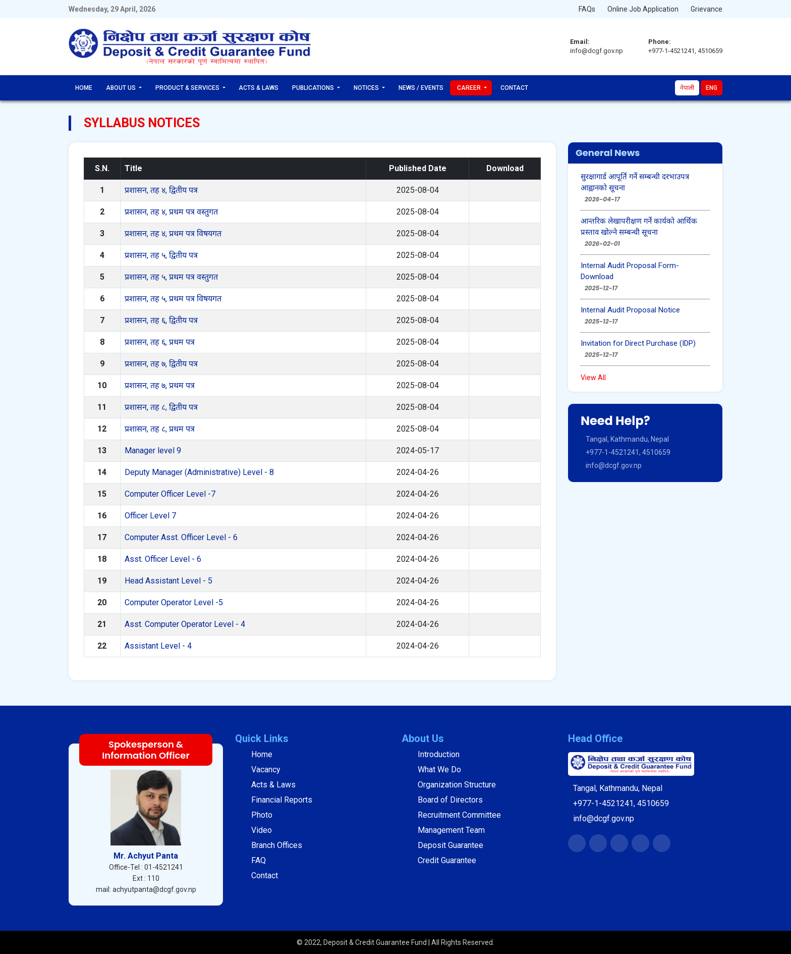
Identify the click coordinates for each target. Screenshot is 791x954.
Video (261, 830)
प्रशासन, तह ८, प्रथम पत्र (160, 429)
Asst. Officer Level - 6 (163, 559)
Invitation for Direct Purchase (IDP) (638, 343)
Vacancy (265, 769)
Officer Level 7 (150, 515)
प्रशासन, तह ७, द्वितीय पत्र (161, 363)
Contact (514, 87)
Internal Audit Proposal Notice (630, 309)
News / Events (421, 87)
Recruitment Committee (459, 815)
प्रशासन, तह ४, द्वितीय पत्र (161, 190)
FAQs (587, 9)
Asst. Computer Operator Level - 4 (185, 624)
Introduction (439, 754)
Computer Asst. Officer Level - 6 (181, 537)
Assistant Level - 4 (158, 646)
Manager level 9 (153, 450)
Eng (711, 87)
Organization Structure (457, 784)
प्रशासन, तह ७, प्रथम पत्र (160, 385)
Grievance (706, 9)
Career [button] (469, 87)
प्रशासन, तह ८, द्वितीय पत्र (161, 407)
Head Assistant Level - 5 (168, 581)
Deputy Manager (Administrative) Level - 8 (199, 472)
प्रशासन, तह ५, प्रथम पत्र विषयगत (173, 298)
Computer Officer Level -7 (170, 494)
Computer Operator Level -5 (174, 602)
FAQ (258, 860)
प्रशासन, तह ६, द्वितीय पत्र (161, 320)
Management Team (451, 830)
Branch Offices (276, 845)
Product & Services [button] (188, 87)
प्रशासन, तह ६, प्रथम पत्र (160, 342)
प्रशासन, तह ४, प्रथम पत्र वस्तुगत (171, 212)
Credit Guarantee (447, 860)
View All (593, 378)
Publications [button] (313, 87)
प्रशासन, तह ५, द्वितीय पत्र (161, 255)
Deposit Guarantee (450, 845)
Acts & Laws (258, 87)
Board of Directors (450, 800)
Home (83, 87)
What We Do (439, 769)
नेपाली (687, 87)
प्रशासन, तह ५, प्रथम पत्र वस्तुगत (171, 277)
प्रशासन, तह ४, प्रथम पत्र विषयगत (173, 233)
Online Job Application (643, 9)
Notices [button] (367, 87)
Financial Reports (281, 800)
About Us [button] (121, 87)
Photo (261, 815)
